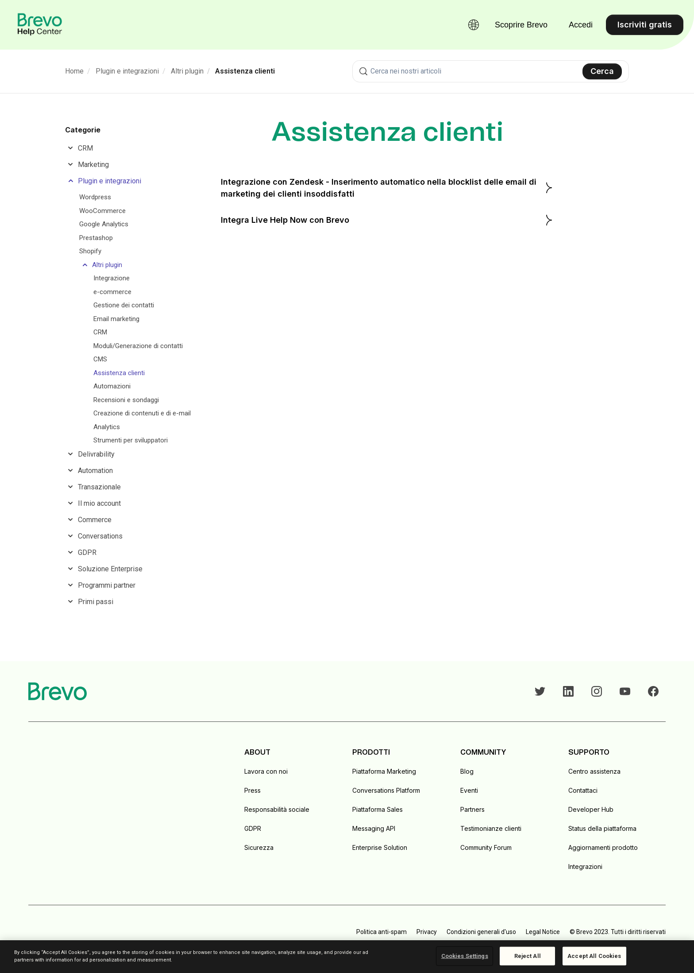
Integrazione (111, 278)
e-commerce (112, 292)
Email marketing (116, 319)
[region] (347, 956)
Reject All (527, 956)
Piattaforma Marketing (384, 771)
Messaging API (373, 828)
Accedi (581, 24)
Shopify (90, 251)
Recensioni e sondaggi (126, 400)
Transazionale (99, 487)
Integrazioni (585, 866)
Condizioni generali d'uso (481, 931)
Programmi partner (106, 585)
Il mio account (99, 503)
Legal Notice (543, 931)
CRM (85, 148)
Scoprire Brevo (521, 24)
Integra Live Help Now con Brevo (387, 220)
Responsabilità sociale (276, 809)
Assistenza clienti (245, 71)
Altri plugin (187, 71)
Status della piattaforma (602, 828)
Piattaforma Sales (377, 809)
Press (252, 790)
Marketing (93, 164)
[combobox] (490, 71)
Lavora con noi (266, 771)
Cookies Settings (464, 956)
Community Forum (486, 847)
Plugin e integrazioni (127, 71)
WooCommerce (102, 211)
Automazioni (112, 386)
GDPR (87, 552)
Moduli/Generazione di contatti (138, 346)
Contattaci (583, 790)
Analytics (106, 427)
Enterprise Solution (379, 847)
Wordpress (95, 197)
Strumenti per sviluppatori (130, 440)
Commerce (95, 520)
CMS (100, 359)
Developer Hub (590, 809)
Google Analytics (103, 224)
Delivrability (96, 454)
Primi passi (95, 601)
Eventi (469, 790)
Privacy (426, 931)
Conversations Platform (386, 790)
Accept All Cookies (594, 956)
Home (74, 71)
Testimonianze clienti (490, 828)
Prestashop (96, 238)
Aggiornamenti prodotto (603, 847)
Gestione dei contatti (123, 305)
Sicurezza (259, 847)
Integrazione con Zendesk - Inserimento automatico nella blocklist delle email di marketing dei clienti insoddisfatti (387, 187)
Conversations (100, 536)
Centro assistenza (594, 771)
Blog (467, 771)
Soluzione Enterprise (110, 569)
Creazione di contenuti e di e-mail (142, 413)
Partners (472, 809)
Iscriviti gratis (644, 24)
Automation (95, 470)
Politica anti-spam (381, 931)
